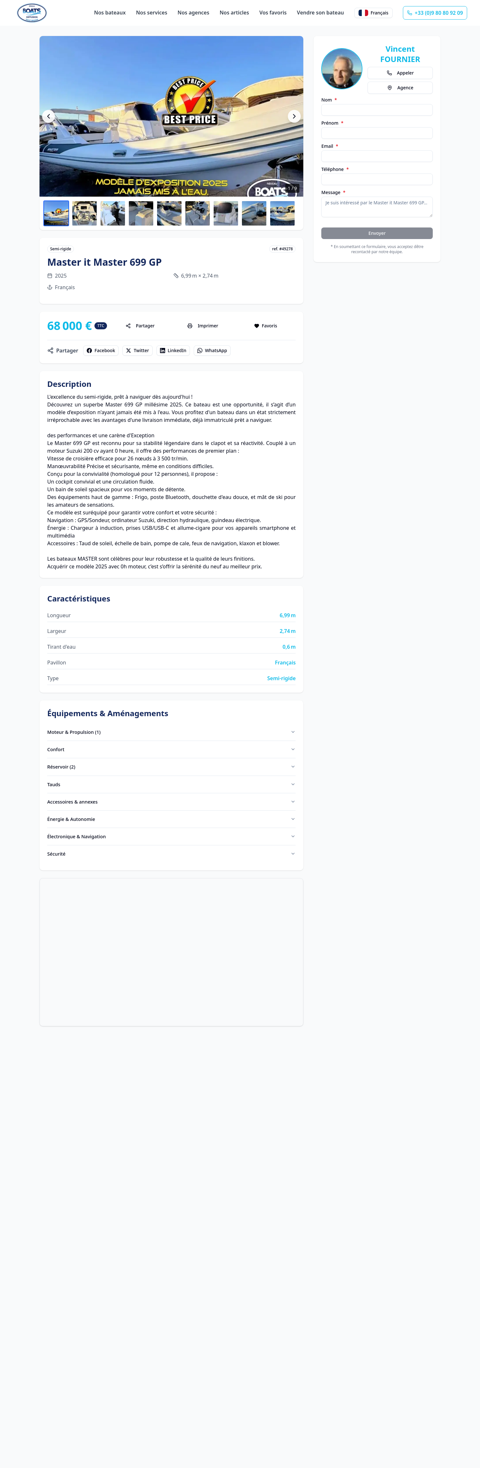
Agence (400, 88)
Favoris (265, 326)
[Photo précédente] (48, 116)
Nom (329, 100)
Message (333, 192)
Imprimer (202, 326)
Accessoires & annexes (171, 805)
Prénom (332, 123)
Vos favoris (273, 12)
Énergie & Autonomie (171, 824)
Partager (140, 326)
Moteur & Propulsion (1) (171, 732)
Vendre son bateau (320, 12)
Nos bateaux (110, 12)
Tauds (171, 787)
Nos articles (234, 12)
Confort (171, 750)
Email (329, 146)
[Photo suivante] (294, 116)
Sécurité (171, 860)
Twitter (137, 350)
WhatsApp (212, 350)
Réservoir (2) (171, 769)
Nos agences (193, 12)
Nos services (151, 12)
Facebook (101, 350)
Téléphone (335, 169)
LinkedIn (173, 350)
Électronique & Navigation (171, 842)
